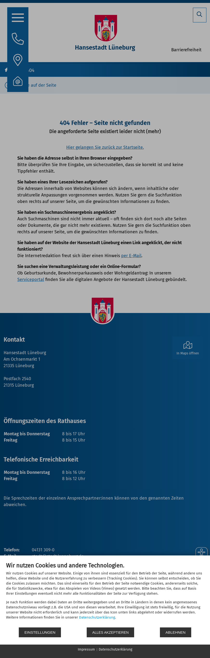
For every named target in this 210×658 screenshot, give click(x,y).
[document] (105, 594)
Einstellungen (40, 632)
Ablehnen (175, 632)
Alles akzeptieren (110, 632)
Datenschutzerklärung (97, 617)
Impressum (86, 649)
